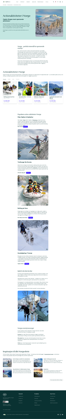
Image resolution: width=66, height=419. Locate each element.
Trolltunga (35, 167)
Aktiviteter (22, 1)
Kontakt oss (21, 398)
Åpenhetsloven (52, 400)
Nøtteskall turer (37, 396)
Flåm (24, 120)
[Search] (53, 1)
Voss (29, 212)
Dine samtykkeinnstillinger (6, 409)
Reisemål (29, 1)
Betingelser (20, 400)
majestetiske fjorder (49, 354)
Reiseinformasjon (41, 1)
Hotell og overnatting (38, 400)
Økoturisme (52, 398)
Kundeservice (21, 396)
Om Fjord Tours (52, 396)
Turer (17, 1)
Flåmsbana (35, 120)
